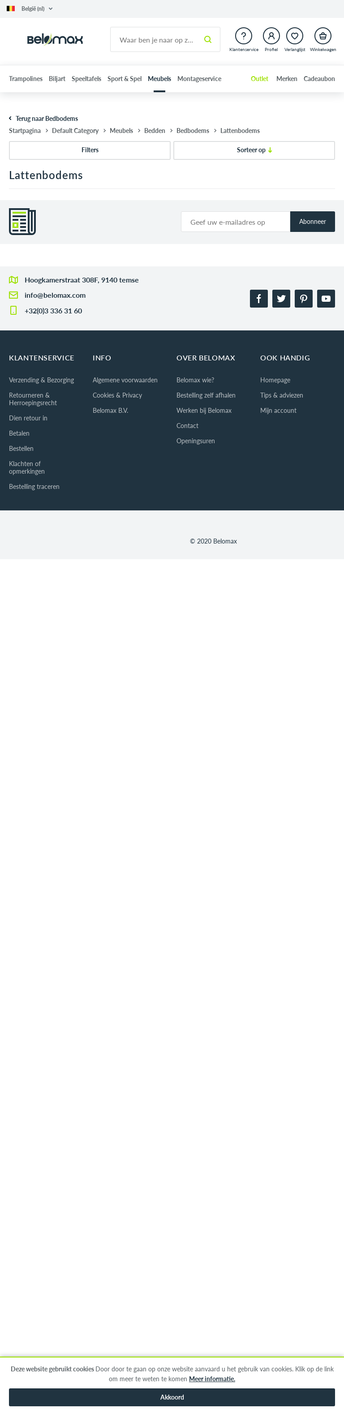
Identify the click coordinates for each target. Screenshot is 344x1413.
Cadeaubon (319, 78)
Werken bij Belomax (204, 410)
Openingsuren (195, 441)
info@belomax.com (55, 295)
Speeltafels (86, 78)
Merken (286, 78)
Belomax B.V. (110, 410)
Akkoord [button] (172, 1397)
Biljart (57, 78)
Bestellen (21, 448)
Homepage (275, 380)
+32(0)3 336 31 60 (53, 310)
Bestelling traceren (34, 486)
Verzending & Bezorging (41, 380)
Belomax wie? (195, 380)
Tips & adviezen (281, 395)
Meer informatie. (212, 1379)
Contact (187, 425)
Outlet (259, 78)
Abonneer (312, 221)
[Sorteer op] (254, 150)
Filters (90, 150)
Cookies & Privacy (117, 395)
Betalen (19, 433)
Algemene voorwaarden (125, 380)
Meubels (159, 78)
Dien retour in (28, 418)
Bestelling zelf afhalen (206, 395)
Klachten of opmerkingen (27, 467)
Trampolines (26, 78)
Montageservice (199, 78)
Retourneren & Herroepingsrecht (33, 399)
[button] (29, 8)
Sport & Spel (125, 78)
